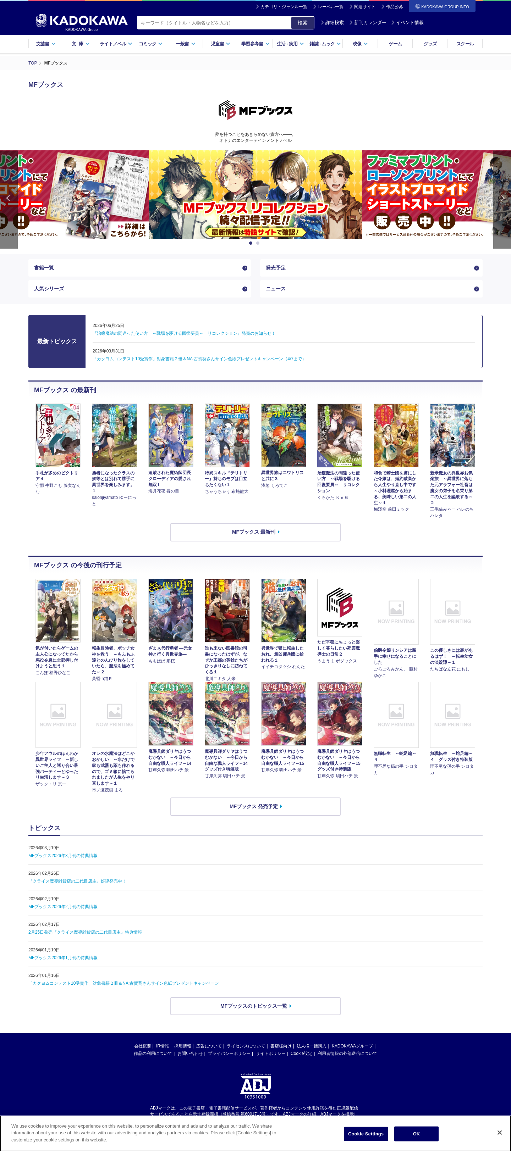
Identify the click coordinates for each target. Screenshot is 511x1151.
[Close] (499, 1139)
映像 (360, 43)
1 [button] (252, 243)
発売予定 (276, 268)
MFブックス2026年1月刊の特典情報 (63, 957)
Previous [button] (9, 199)
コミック (151, 43)
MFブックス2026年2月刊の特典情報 (63, 906)
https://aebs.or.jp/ (230, 1120)
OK (416, 1141)
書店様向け (281, 1046)
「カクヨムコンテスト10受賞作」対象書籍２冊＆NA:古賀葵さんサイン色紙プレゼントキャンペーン (123, 983)
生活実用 (290, 43)
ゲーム (395, 43)
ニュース (276, 288)
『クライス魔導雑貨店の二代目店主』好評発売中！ (77, 881)
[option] (255, 194)
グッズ (430, 43)
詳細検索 (332, 22)
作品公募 (394, 6)
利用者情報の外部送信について (347, 1053)
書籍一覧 (44, 268)
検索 (303, 23)
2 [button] (259, 243)
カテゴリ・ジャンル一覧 (283, 6)
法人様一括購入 (311, 1046)
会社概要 (142, 1046)
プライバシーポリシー (229, 1053)
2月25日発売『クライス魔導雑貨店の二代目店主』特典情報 (85, 932)
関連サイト (364, 6)
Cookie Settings (366, 1141)
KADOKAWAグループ (352, 1046)
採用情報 (182, 1046)
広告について (209, 1046)
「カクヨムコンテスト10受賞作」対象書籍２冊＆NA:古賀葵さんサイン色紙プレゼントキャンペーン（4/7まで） (199, 358)
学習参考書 (255, 43)
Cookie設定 (301, 1053)
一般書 (186, 43)
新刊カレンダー (367, 22)
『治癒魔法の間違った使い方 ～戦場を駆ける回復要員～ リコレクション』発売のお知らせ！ (184, 333)
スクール (465, 43)
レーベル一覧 (331, 6)
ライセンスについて (246, 1046)
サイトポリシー (271, 1053)
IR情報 (162, 1046)
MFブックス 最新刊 (253, 532)
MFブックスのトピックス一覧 (253, 1006)
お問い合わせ (190, 1053)
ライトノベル (116, 43)
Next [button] (502, 199)
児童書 (220, 43)
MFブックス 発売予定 (254, 806)
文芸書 (46, 43)
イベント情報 (407, 22)
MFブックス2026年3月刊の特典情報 (63, 855)
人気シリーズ (49, 288)
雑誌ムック (325, 43)
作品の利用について (153, 1053)
